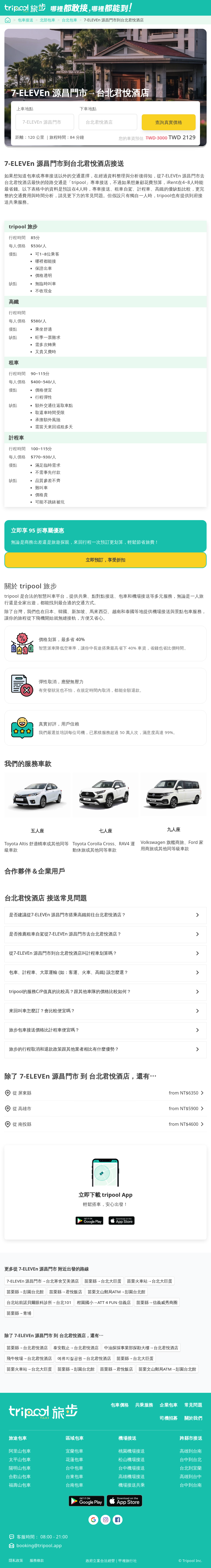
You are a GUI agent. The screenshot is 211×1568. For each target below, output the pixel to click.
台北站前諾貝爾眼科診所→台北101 (39, 1302)
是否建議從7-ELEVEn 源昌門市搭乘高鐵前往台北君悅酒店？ (105, 915)
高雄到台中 (191, 1476)
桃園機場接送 (131, 1451)
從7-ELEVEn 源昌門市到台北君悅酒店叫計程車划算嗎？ (105, 953)
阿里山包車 (20, 1451)
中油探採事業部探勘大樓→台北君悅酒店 (141, 1347)
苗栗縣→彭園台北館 (25, 1291)
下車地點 (88, 108)
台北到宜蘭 (191, 1468)
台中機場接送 (131, 1468)
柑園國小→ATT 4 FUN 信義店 (104, 1302)
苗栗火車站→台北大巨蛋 (149, 1281)
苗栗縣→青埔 (19, 1313)
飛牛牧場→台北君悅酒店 (29, 1358)
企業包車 (168, 1405)
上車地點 (24, 108)
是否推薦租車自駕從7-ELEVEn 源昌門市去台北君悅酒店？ (105, 934)
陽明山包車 (20, 1468)
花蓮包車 (74, 1459)
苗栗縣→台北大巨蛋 (102, 1281)
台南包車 (74, 1485)
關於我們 (193, 1418)
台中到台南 (191, 1485)
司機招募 (168, 1418)
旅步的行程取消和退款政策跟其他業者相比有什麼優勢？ (105, 1049)
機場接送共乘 (131, 1485)
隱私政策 (16, 1560)
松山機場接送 (131, 1459)
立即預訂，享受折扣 (105, 560)
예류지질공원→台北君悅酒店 (84, 1358)
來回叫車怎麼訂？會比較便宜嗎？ (105, 1011)
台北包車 (69, 19)
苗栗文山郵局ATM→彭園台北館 (116, 1291)
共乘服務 (144, 1405)
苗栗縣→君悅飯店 (65, 1291)
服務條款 (37, 1560)
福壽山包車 (20, 1485)
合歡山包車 (20, 1476)
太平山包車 (20, 1459)
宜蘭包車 (74, 1451)
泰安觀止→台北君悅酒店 (76, 1347)
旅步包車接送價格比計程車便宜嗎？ (105, 1030)
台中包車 (74, 1468)
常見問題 (193, 1405)
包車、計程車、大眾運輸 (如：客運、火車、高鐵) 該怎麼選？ (105, 972)
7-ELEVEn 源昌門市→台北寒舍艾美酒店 (43, 1281)
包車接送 (25, 19)
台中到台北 (191, 1459)
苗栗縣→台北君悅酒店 (27, 1347)
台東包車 (74, 1476)
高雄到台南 (191, 1451)
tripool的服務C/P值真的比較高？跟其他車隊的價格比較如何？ (105, 991)
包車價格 (120, 1405)
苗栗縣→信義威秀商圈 (156, 1302)
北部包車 (47, 19)
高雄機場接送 (131, 1476)
